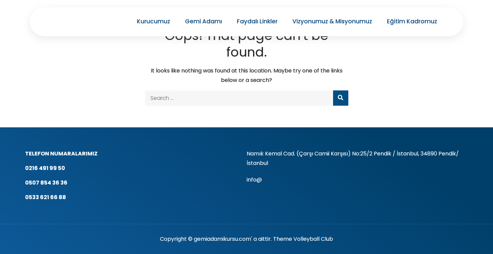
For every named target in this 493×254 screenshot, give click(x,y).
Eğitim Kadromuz (412, 21)
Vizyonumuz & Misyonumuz (332, 21)
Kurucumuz (153, 21)
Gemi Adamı (203, 21)
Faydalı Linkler (257, 21)
